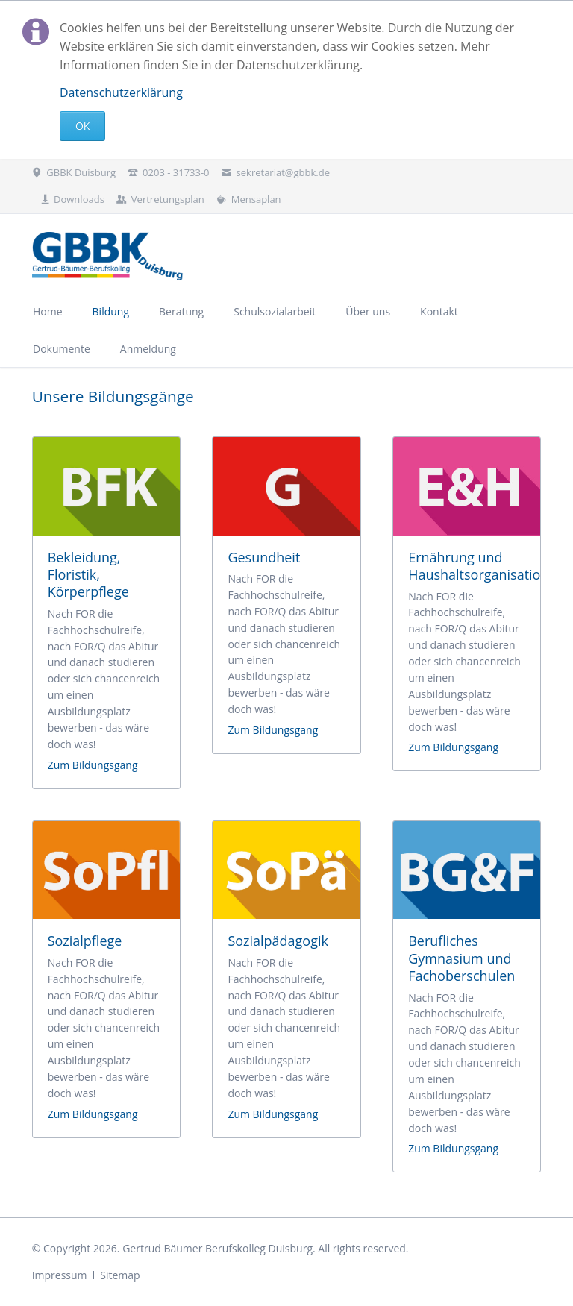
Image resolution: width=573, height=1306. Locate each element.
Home (48, 311)
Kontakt (439, 311)
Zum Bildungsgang (93, 765)
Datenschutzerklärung (121, 92)
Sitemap (120, 1275)
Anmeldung (148, 349)
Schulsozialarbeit (275, 311)
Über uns (367, 311)
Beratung (181, 311)
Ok (82, 126)
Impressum (59, 1275)
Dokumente (61, 349)
